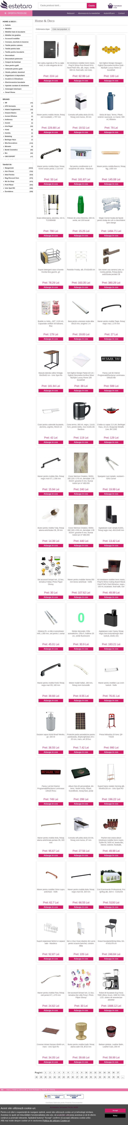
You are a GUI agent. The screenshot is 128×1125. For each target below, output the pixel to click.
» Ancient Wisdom (9, 116)
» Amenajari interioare (11, 89)
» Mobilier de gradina (11, 35)
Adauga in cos (51, 81)
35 (113, 1077)
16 (113, 1072)
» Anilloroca (6, 119)
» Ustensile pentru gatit (11, 69)
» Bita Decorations (9, 143)
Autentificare (109, 13)
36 (118, 1077)
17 (118, 1072)
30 (91, 1077)
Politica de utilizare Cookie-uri (56, 1121)
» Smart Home (8, 92)
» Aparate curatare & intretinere (15, 86)
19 (41, 1077)
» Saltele (6, 25)
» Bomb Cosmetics (9, 150)
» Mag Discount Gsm (10, 178)
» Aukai (5, 130)
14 (104, 1072)
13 (100, 1072)
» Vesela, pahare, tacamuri (13, 72)
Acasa (8, 1089)
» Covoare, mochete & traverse (15, 42)
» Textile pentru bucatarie (12, 52)
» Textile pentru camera (11, 45)
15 (109, 1072)
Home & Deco (9, 22)
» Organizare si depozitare (13, 75)
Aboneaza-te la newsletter (89, 13)
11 (91, 1072)
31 (95, 1077)
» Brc (4, 153)
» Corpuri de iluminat (11, 62)
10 (86, 1072)
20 (45, 1077)
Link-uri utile (23, 1089)
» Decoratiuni (7, 55)
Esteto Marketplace (34, 1089)
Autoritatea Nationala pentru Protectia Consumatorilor (64, 1103)
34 (109, 1077)
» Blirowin (6, 146)
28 (82, 1077)
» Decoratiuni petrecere (12, 59)
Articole (14, 1089)
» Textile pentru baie (10, 49)
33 (104, 1077)
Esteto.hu (44, 1089)
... (122, 1077)
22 (54, 1077)
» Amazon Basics (8, 113)
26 (73, 1077)
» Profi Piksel (7, 185)
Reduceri (70, 13)
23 (59, 1077)
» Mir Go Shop (7, 181)
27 (77, 1077)
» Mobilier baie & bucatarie (13, 32)
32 (100, 1077)
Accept (115, 1110)
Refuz (115, 1116)
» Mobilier (6, 28)
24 (64, 1077)
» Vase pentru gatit (10, 65)
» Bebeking (6, 136)
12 (95, 1072)
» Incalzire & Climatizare (12, 79)
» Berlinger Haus (8, 140)
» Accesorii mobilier (10, 39)
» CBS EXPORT (8, 156)
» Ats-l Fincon (7, 171)
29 (86, 1077)
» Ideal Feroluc (8, 175)
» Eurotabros (7, 191)
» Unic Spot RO (8, 188)
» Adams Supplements (10, 109)
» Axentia (5, 133)
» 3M (4, 103)
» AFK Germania (8, 106)
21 (50, 1077)
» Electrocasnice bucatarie (13, 82)
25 (68, 1077)
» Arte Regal (7, 126)
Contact (121, 13)
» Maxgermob (7, 168)
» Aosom (5, 123)
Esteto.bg (52, 1089)
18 (36, 1077)
